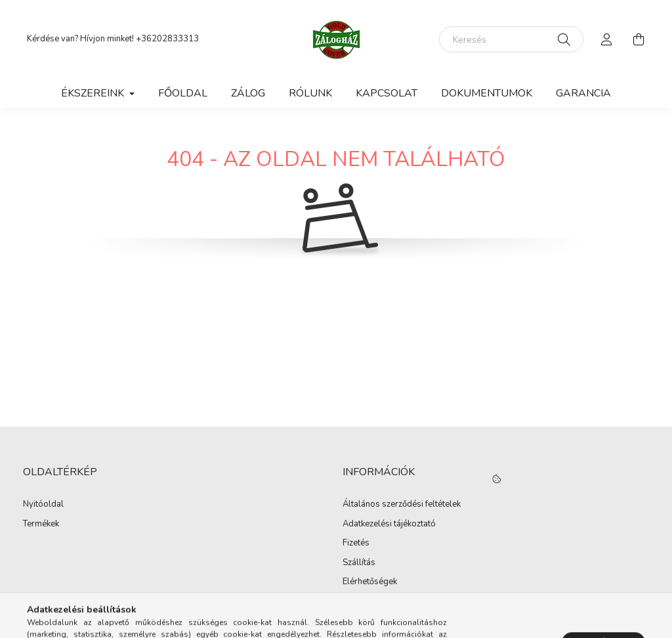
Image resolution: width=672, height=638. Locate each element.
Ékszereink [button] (94, 93)
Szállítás (359, 563)
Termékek (41, 524)
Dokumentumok (486, 93)
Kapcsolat (386, 93)
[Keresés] (511, 39)
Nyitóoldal (43, 505)
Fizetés (356, 543)
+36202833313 (167, 39)
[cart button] (638, 39)
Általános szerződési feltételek (402, 505)
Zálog (248, 93)
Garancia (583, 93)
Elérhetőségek (370, 582)
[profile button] (607, 39)
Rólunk (310, 93)
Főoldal (182, 93)
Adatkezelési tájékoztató (389, 524)
